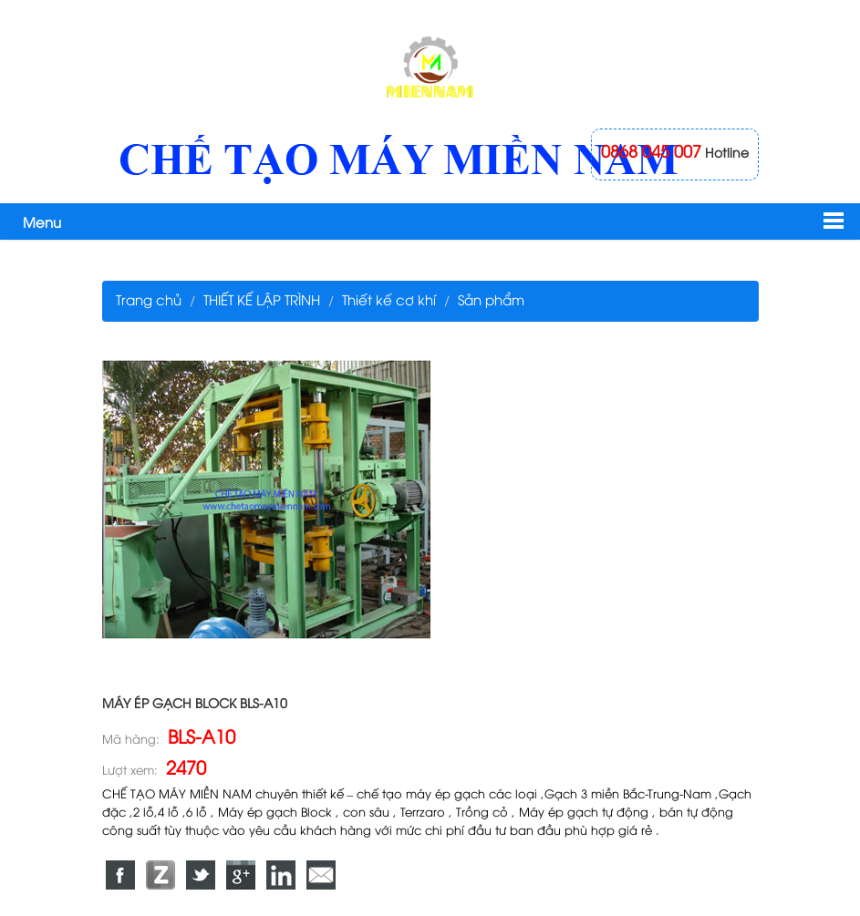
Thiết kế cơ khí (389, 299)
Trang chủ (148, 299)
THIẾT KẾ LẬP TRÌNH (261, 299)
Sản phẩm (491, 299)
